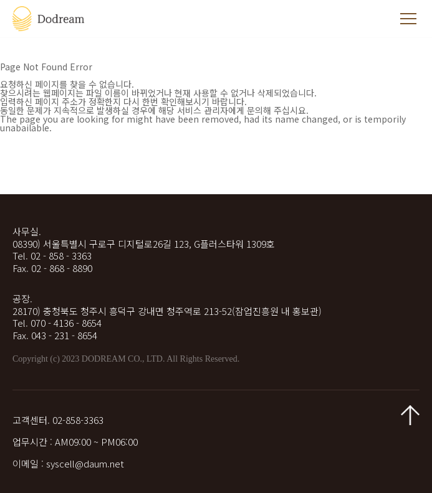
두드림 (49, 18)
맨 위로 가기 (410, 415)
